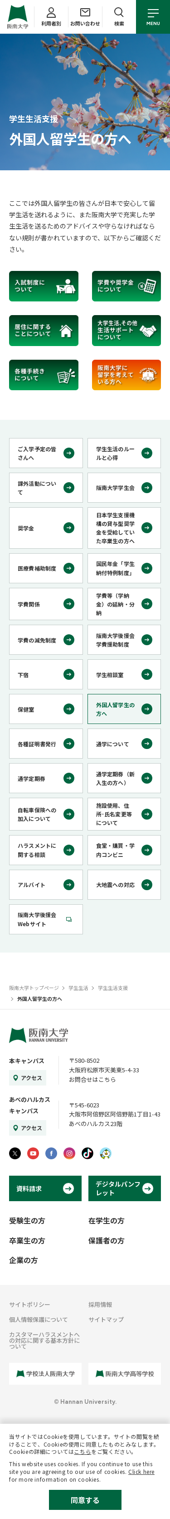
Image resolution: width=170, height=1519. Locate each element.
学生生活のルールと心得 (115, 453)
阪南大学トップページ (34, 987)
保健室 (26, 709)
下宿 (23, 674)
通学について (112, 744)
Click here (141, 1471)
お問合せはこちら (92, 1079)
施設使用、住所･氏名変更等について (114, 813)
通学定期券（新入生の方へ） (115, 778)
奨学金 (26, 528)
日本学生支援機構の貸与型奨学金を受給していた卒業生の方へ (115, 528)
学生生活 (78, 987)
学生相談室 (110, 674)
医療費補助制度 (37, 568)
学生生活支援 (113, 987)
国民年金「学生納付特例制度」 (115, 568)
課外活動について (37, 487)
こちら (82, 1451)
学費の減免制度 (37, 640)
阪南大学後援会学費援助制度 (115, 640)
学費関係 (29, 604)
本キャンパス (26, 1060)
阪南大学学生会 (115, 487)
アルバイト (31, 884)
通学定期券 (31, 778)
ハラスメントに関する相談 (37, 849)
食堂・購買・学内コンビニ (115, 849)
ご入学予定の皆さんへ (37, 453)
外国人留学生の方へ (115, 709)
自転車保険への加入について (37, 814)
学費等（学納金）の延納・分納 (115, 604)
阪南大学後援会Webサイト (37, 919)
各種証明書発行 (37, 744)
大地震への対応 (115, 884)
